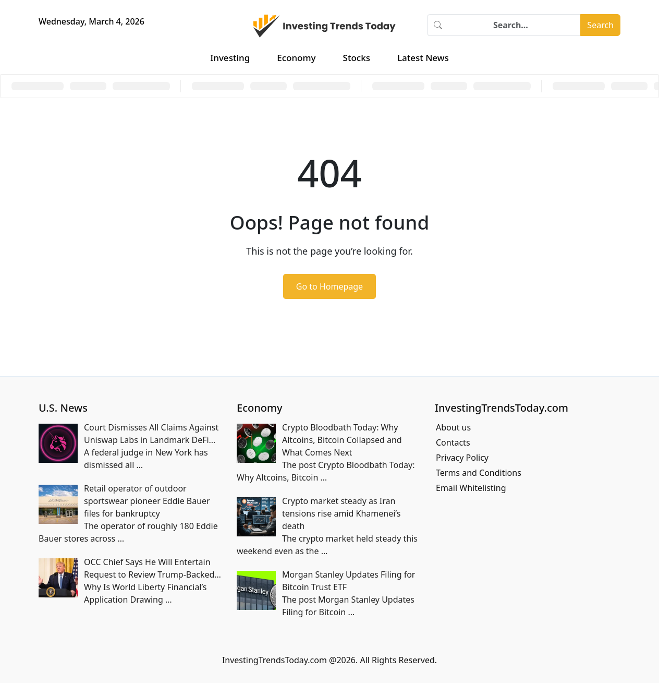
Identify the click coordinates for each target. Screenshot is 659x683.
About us (453, 427)
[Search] (514, 25)
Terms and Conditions (478, 472)
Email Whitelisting (471, 488)
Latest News (423, 58)
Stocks (356, 58)
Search (600, 25)
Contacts (453, 442)
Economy (296, 58)
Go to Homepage (329, 286)
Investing (230, 58)
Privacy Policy (462, 457)
